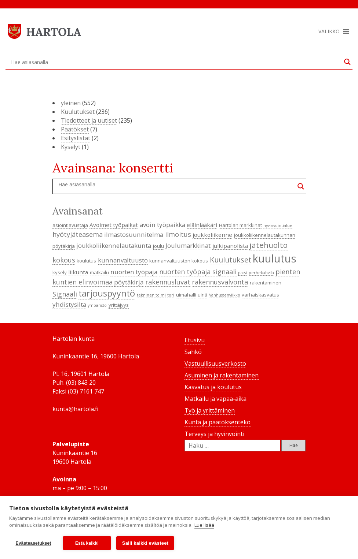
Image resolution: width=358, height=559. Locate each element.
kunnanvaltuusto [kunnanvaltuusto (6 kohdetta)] (123, 260)
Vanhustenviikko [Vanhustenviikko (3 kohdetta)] (224, 295)
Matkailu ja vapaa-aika (215, 399)
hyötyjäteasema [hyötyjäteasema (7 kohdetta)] (77, 234)
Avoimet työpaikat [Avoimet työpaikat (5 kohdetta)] (114, 224)
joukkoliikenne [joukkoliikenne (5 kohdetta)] (212, 234)
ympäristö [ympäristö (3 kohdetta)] (97, 305)
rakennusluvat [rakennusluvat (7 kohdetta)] (167, 281)
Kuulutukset (78, 112)
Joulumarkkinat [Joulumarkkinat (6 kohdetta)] (188, 245)
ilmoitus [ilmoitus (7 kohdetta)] (178, 234)
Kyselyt (70, 147)
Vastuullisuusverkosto (215, 363)
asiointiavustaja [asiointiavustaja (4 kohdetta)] (70, 225)
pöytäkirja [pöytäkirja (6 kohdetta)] (128, 282)
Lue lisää (204, 525)
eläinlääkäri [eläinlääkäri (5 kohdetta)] (202, 224)
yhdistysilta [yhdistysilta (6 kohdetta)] (69, 304)
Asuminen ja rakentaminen (222, 375)
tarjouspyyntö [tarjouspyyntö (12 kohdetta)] (106, 293)
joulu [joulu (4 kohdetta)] (158, 246)
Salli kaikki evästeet (145, 543)
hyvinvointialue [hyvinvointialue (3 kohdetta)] (277, 225)
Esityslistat (75, 138)
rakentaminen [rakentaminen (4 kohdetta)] (265, 282)
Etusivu (195, 340)
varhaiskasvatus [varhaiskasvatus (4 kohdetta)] (260, 294)
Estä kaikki (87, 543)
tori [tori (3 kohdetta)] (170, 295)
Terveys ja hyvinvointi (214, 434)
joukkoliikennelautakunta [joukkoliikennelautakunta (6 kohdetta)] (113, 245)
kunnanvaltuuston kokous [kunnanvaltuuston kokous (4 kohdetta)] (178, 260)
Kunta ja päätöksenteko (218, 422)
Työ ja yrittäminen (210, 410)
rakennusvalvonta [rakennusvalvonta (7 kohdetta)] (220, 281)
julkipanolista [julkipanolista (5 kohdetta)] (230, 245)
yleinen (71, 103)
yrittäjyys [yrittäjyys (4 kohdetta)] (119, 305)
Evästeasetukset (33, 543)
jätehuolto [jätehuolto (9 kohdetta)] (268, 245)
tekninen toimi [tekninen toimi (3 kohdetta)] (151, 295)
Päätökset (75, 129)
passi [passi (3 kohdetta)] (242, 272)
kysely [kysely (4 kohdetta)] (59, 272)
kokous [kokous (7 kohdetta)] (63, 260)
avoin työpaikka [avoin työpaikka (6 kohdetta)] (162, 224)
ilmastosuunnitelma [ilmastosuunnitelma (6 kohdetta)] (133, 234)
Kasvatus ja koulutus (213, 387)
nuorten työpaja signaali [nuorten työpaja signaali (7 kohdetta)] (198, 271)
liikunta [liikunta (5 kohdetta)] (78, 272)
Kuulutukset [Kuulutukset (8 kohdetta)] (230, 260)
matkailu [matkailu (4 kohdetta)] (99, 272)
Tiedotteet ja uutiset (89, 120)
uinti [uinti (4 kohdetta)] (202, 294)
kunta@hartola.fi (75, 409)
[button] (329, 31)
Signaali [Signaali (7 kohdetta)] (64, 294)
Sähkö (193, 352)
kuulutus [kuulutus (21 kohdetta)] (274, 258)
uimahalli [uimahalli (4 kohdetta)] (186, 294)
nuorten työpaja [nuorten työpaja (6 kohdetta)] (133, 272)
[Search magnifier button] (347, 62)
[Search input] (175, 62)
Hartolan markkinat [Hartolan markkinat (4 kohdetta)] (240, 225)
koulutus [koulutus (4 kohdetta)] (86, 260)
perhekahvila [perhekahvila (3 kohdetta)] (261, 272)
